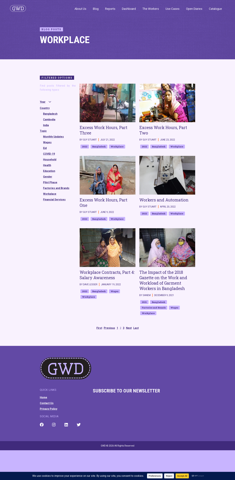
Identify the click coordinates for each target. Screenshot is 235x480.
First (99, 328)
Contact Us (47, 403)
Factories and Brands (56, 188)
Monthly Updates (53, 136)
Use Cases (172, 8)
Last (136, 328)
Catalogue (215, 8)
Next (129, 328)
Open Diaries (194, 8)
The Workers (150, 8)
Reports (110, 8)
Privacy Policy (48, 408)
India (46, 125)
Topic (43, 130)
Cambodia (49, 119)
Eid (45, 148)
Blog (96, 8)
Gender (47, 176)
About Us (80, 8)
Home (43, 397)
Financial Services (54, 199)
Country (45, 108)
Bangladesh (50, 113)
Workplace (49, 193)
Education (49, 171)
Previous (109, 328)
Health (47, 165)
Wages (47, 142)
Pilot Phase (50, 182)
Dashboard (129, 8)
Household (49, 159)
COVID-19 (49, 153)
